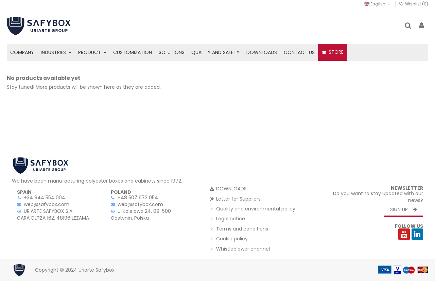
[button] (56, 52)
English (378, 4)
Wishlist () (413, 4)
